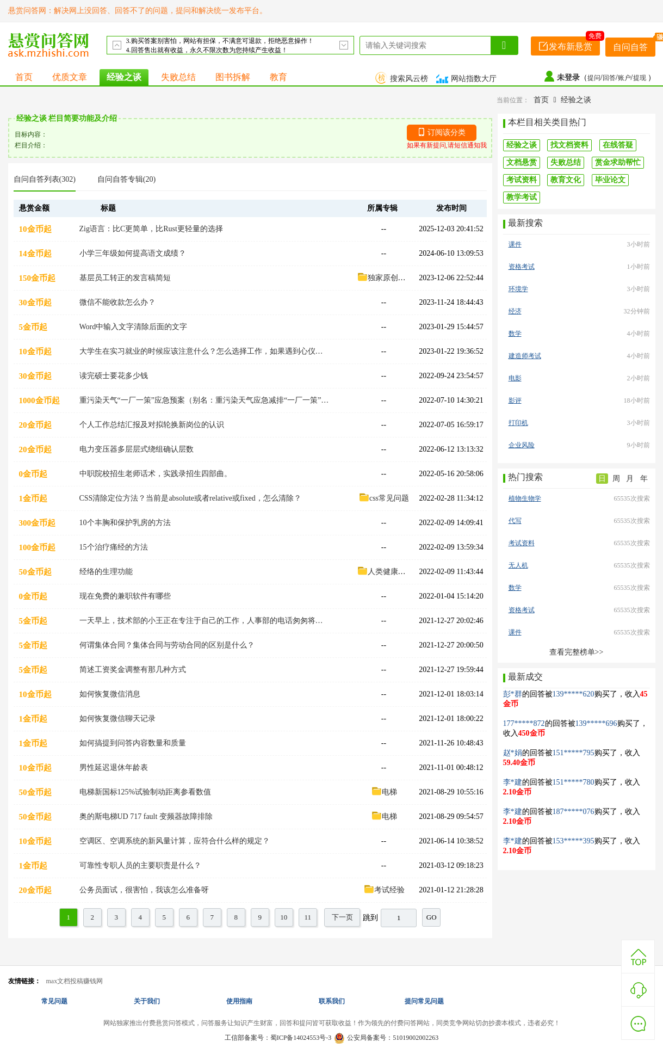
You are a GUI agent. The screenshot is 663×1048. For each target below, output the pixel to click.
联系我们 (332, 1001)
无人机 (518, 565)
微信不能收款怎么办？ (117, 302)
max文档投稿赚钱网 (74, 981)
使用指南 (239, 1001)
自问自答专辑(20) (126, 179)
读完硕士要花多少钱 (113, 376)
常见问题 (54, 1001)
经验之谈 (124, 77)
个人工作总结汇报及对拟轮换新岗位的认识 (151, 425)
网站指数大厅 (468, 79)
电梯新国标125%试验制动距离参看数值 (145, 792)
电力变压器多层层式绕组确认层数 (136, 449)
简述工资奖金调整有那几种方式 (132, 669)
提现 (640, 78)
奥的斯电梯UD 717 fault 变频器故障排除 (146, 816)
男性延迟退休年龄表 (113, 767)
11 (307, 917)
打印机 (518, 423)
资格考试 (522, 266)
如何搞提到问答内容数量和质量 (132, 743)
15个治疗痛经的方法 (113, 547)
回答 (609, 78)
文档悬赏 (521, 162)
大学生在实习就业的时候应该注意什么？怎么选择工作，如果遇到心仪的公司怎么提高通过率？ (204, 351)
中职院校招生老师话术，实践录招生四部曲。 (155, 474)
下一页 (342, 917)
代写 (515, 521)
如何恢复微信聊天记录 (117, 718)
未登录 (568, 77)
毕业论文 (610, 180)
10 (283, 917)
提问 (593, 78)
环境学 (518, 289)
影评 (515, 400)
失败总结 (178, 77)
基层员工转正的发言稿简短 (125, 278)
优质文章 (69, 77)
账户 (624, 78)
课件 (515, 244)
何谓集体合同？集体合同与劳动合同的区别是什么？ (167, 645)
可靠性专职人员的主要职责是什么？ (140, 865)
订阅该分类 (446, 132)
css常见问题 (383, 498)
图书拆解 (232, 77)
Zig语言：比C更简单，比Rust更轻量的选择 (151, 229)
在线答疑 (618, 145)
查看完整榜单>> (576, 652)
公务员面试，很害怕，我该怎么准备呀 (144, 890)
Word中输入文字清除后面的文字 (133, 327)
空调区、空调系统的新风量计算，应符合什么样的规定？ (174, 841)
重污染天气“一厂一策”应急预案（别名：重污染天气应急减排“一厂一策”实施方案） (204, 400)
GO (431, 917)
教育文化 (565, 180)
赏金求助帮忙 (618, 162)
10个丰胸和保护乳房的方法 (125, 523)
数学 (515, 333)
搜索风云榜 (403, 79)
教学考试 (521, 197)
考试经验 (384, 890)
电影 (515, 378)
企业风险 (522, 445)
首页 (24, 77)
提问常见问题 (424, 1001)
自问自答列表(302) (45, 179)
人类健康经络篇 (389, 572)
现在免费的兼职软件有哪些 (125, 596)
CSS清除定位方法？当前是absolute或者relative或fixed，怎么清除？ (190, 498)
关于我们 (147, 1001)
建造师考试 (525, 356)
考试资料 (521, 180)
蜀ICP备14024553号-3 (301, 1037)
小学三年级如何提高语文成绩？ (132, 253)
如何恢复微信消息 (109, 694)
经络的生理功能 (106, 572)
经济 (515, 311)
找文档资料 (569, 145)
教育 (278, 77)
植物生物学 (525, 498)
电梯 (384, 792)
